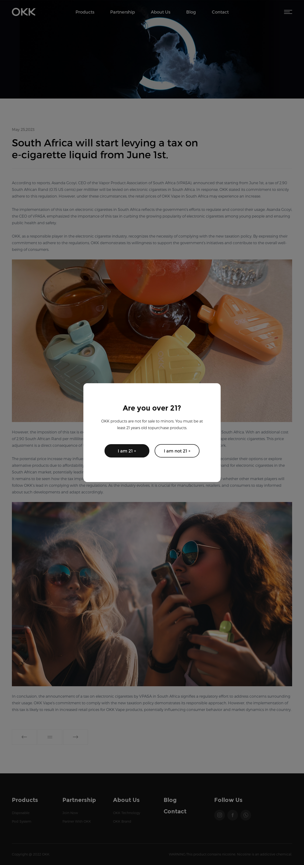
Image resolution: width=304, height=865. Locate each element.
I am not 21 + (177, 450)
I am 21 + (127, 450)
